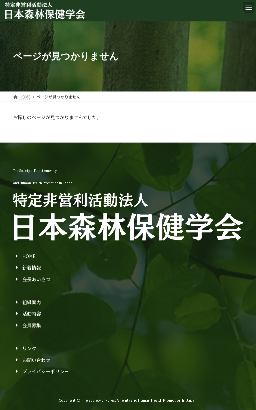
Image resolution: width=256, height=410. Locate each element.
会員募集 (31, 325)
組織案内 (31, 302)
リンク (29, 348)
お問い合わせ (36, 359)
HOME (29, 256)
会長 (27, 279)
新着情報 (31, 267)
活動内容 (31, 313)
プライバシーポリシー (45, 371)
